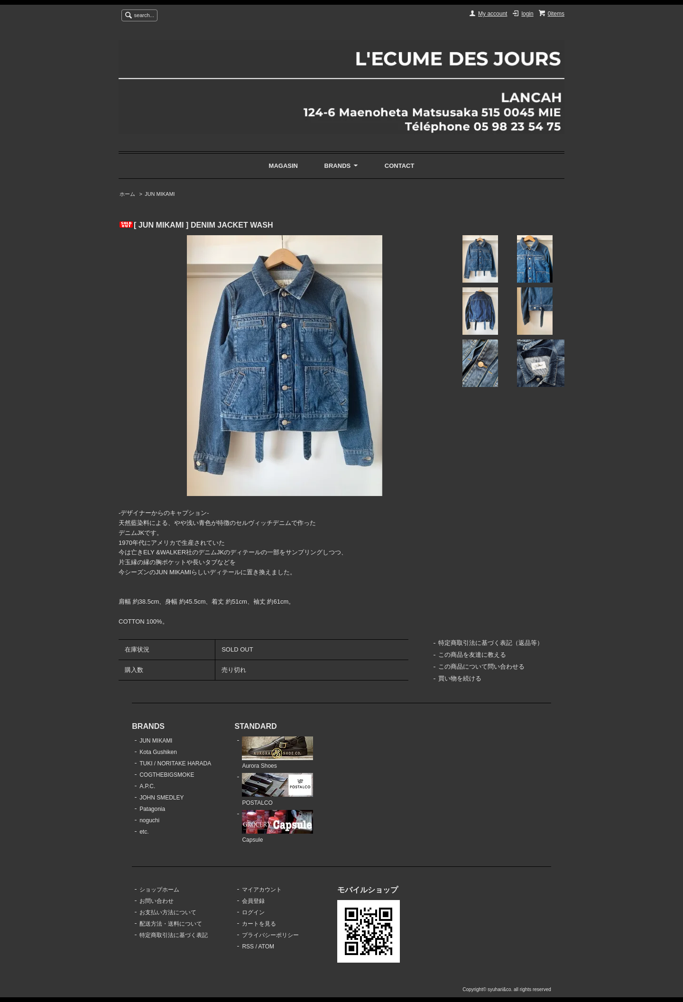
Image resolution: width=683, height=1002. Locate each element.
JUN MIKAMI (160, 194)
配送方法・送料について (170, 923)
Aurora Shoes (277, 753)
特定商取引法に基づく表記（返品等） (490, 642)
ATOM (266, 946)
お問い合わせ (156, 901)
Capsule (277, 826)
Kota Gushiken (158, 752)
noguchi (149, 820)
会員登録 (253, 901)
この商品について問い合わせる (481, 666)
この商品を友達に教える (472, 654)
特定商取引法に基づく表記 (173, 935)
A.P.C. (147, 786)
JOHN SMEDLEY (161, 797)
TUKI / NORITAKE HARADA (175, 763)
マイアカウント (262, 889)
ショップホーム (159, 889)
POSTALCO (277, 789)
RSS (248, 946)
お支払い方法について (167, 912)
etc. (143, 831)
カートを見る (259, 923)
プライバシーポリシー (270, 935)
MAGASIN (283, 165)
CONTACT (400, 165)
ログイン (253, 912)
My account (492, 13)
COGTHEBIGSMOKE (166, 775)
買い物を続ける (459, 678)
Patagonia (152, 809)
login (527, 13)
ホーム (127, 194)
